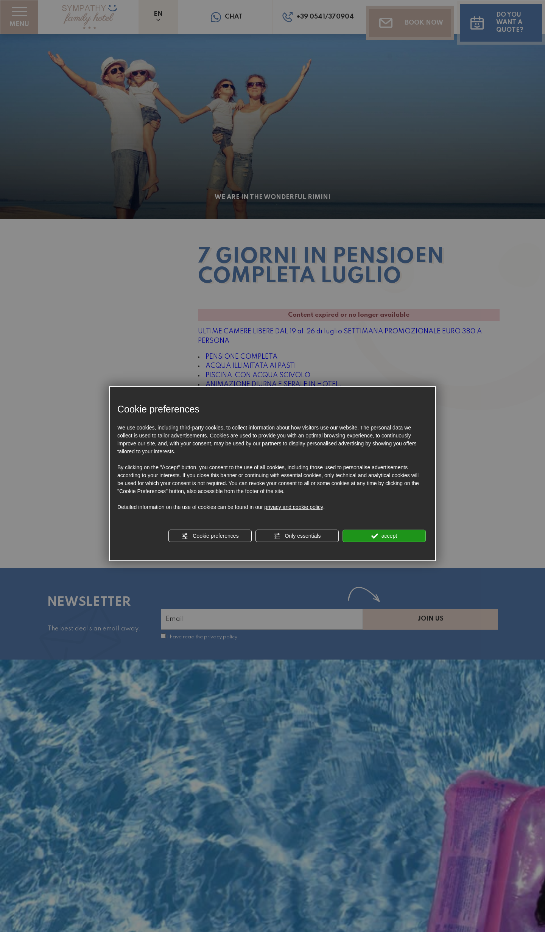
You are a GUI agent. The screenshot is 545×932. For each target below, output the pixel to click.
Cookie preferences (209, 536)
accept (384, 536)
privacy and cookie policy (293, 507)
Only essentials (297, 536)
